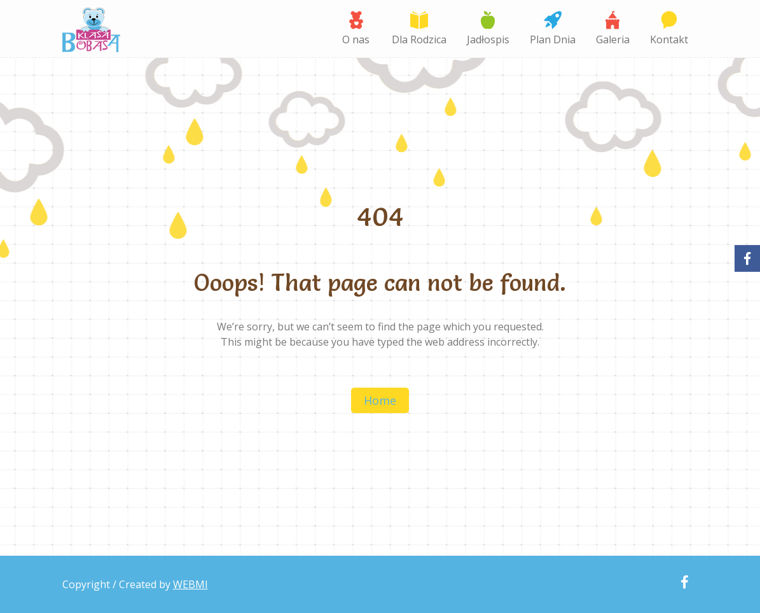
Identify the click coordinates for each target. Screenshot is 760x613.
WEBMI (190, 584)
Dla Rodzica (419, 39)
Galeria (613, 39)
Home (380, 400)
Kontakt (669, 39)
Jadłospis (488, 39)
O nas (356, 39)
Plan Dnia (553, 39)
